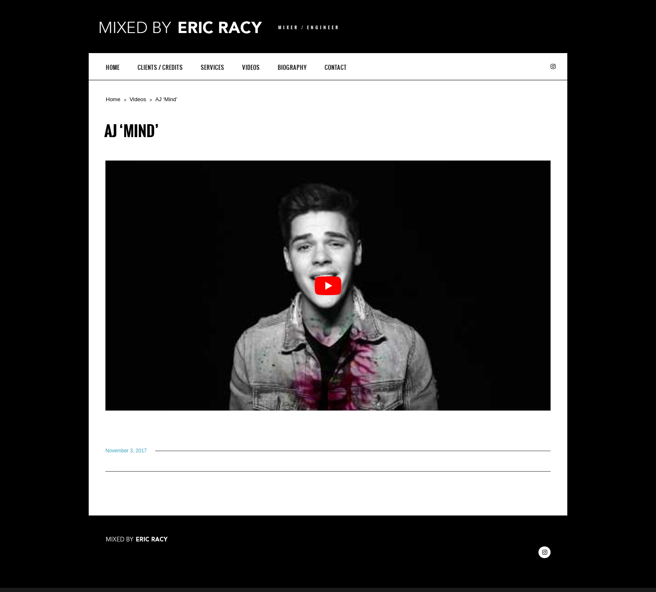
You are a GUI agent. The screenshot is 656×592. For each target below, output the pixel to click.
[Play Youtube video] (328, 286)
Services (212, 67)
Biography (292, 67)
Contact (336, 67)
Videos (251, 67)
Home (113, 67)
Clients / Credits (160, 67)
